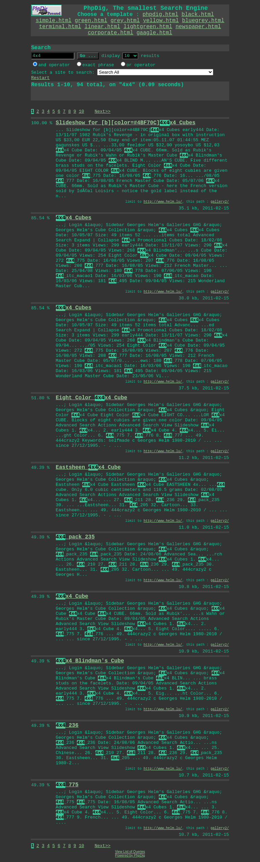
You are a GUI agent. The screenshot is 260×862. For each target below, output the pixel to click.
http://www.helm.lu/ (163, 202)
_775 (67, 785)
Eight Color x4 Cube (91, 398)
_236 (67, 725)
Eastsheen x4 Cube (88, 467)
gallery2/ (220, 202)
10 (81, 111)
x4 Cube (72, 596)
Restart (40, 77)
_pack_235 (75, 537)
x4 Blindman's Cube (90, 661)
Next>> (102, 111)
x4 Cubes (74, 218)
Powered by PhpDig (130, 855)
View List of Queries (130, 852)
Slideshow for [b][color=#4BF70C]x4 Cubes (126, 123)
